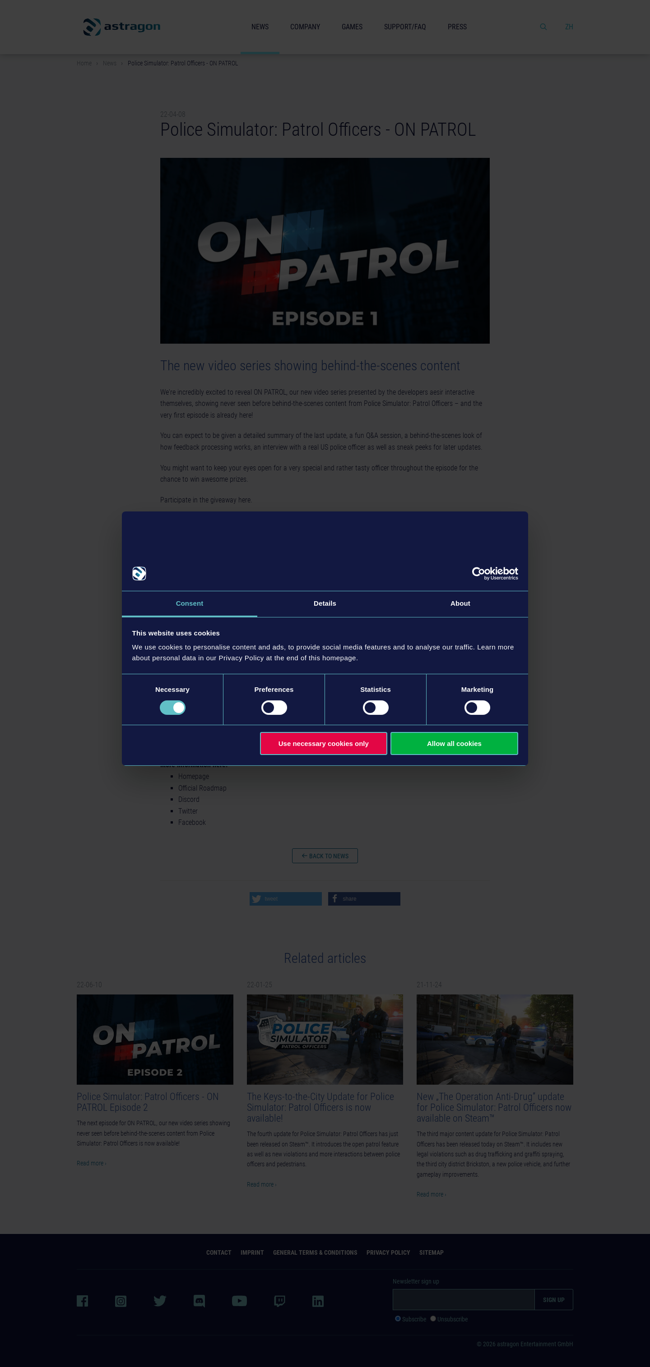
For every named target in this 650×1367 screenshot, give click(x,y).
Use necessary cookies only (324, 743)
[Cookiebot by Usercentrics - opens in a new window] (478, 573)
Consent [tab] (190, 603)
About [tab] (460, 603)
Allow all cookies (454, 743)
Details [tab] (325, 603)
